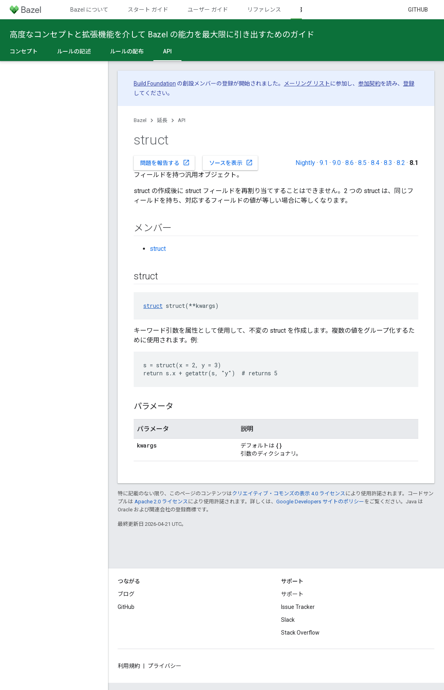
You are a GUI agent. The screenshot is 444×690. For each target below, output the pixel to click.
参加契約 (369, 83)
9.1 (324, 163)
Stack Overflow (300, 632)
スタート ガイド (148, 9)
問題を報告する (165, 162)
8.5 (362, 163)
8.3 (388, 163)
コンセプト (24, 51)
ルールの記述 (74, 51)
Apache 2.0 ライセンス (161, 502)
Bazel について (89, 9)
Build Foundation (155, 83)
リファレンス (264, 9)
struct (158, 248)
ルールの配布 (127, 51)
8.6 (349, 163)
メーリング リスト (307, 83)
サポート (292, 594)
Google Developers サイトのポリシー (320, 502)
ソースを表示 (231, 162)
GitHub (418, 9)
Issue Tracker (298, 607)
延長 (162, 120)
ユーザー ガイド (207, 9)
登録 (408, 83)
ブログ (126, 594)
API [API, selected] (167, 51)
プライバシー (164, 666)
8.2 (401, 163)
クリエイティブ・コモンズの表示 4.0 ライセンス (288, 494)
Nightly (305, 163)
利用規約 (129, 666)
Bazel (140, 120)
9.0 (336, 163)
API (181, 120)
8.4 (375, 163)
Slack (288, 620)
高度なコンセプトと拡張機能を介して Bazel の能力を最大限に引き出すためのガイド (162, 34)
